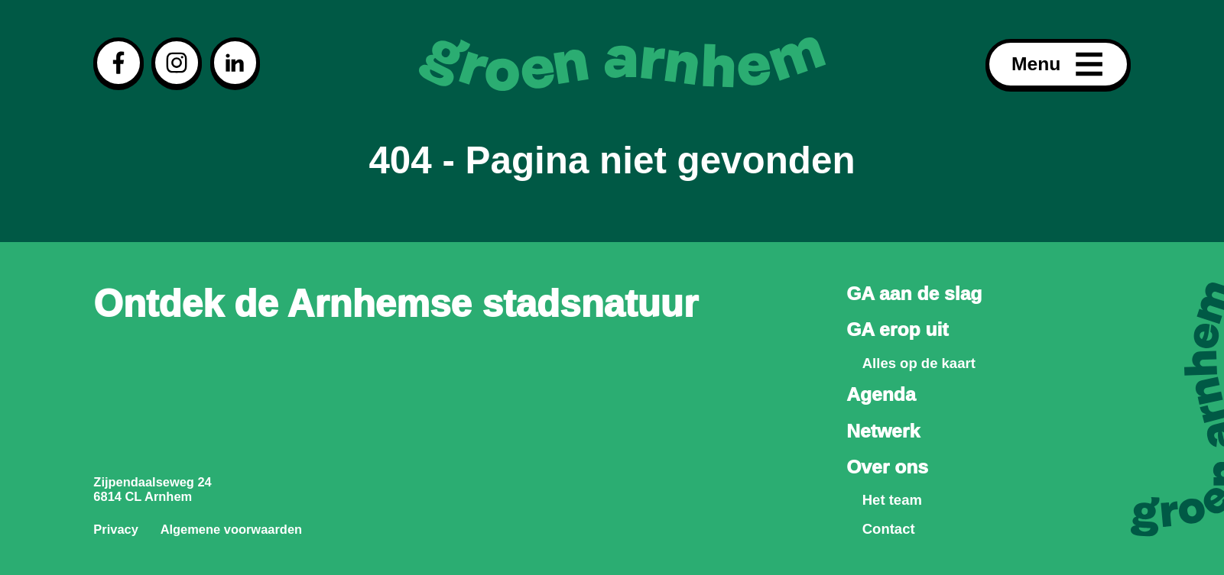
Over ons (887, 467)
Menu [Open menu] (1058, 64)
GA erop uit (897, 329)
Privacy (115, 529)
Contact (888, 529)
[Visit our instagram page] (176, 62)
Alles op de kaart (919, 363)
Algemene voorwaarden (231, 529)
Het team (892, 500)
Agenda (880, 394)
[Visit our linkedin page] (235, 62)
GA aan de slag (914, 293)
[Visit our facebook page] (118, 62)
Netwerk (883, 431)
